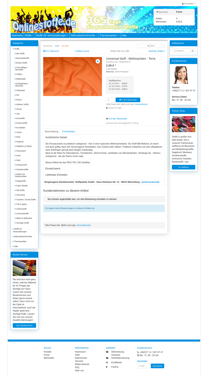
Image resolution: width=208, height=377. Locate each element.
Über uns (79, 370)
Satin (18, 160)
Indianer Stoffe (22, 104)
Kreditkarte (116, 362)
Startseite (17, 35)
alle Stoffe (20, 53)
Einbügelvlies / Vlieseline (21, 84)
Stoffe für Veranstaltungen (52, 35)
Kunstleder (20, 128)
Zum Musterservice (24, 325)
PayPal (114, 367)
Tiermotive (20, 195)
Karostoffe (20, 118)
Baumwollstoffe (22, 58)
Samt (18, 155)
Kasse (179, 12)
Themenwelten (109, 35)
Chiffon (18, 74)
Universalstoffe (22, 213)
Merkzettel (49, 358)
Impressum (80, 352)
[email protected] (150, 182)
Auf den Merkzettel (118, 119)
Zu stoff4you (183, 167)
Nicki (17, 137)
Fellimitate (20, 90)
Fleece (18, 100)
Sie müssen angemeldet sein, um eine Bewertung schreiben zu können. (82, 199)
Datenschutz (81, 358)
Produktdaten (68, 131)
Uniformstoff (20, 209)
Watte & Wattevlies (23, 218)
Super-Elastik (21, 186)
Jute (17, 114)
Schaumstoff (21, 165)
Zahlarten (110, 348)
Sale (124, 35)
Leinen (18, 132)
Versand (79, 361)
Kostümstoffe (21, 123)
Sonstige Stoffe (22, 223)
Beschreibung (51, 131)
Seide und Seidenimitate (21, 175)
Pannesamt (20, 151)
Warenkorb (162, 12)
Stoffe (29, 35)
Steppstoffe (20, 181)
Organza (19, 141)
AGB (77, 355)
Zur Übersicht (52, 51)
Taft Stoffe (20, 190)
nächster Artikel (156, 51)
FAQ (77, 367)
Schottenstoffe (21, 169)
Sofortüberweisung (120, 358)
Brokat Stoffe (21, 63)
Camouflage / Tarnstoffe (21, 68)
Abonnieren (157, 366)
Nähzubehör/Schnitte (84, 35)
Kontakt (47, 352)
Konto (47, 355)
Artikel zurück (82, 51)
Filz (17, 95)
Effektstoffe (20, 79)
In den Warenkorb (128, 100)
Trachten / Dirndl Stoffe (25, 199)
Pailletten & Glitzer (23, 146)
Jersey (18, 109)
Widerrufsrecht (82, 364)
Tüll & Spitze (21, 204)
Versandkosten (141, 104)
